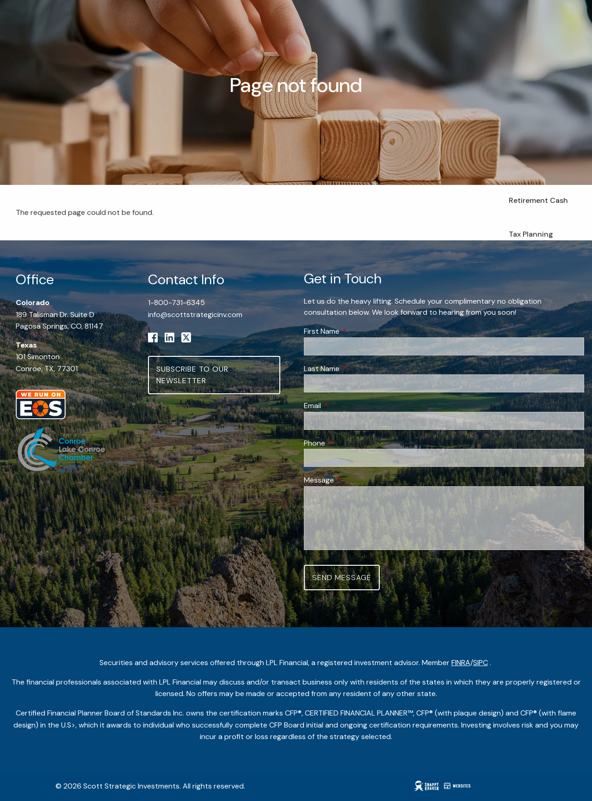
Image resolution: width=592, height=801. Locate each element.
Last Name (357, 368)
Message (354, 480)
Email (348, 405)
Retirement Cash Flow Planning (538, 206)
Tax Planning (531, 234)
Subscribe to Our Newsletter (192, 375)
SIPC (480, 662)
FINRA (460, 662)
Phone (350, 443)
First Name (357, 331)
